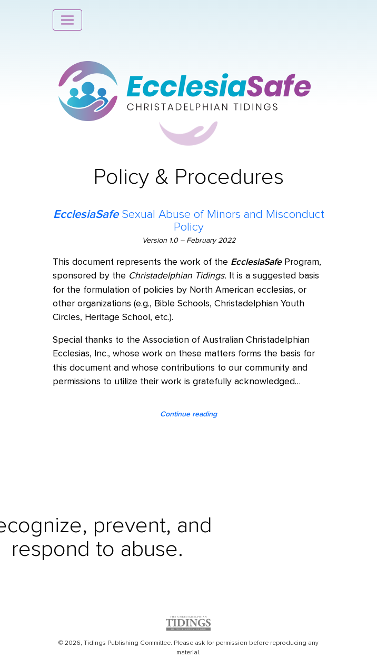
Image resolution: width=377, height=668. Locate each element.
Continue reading (188, 414)
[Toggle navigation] (67, 20)
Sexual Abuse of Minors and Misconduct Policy (188, 220)
